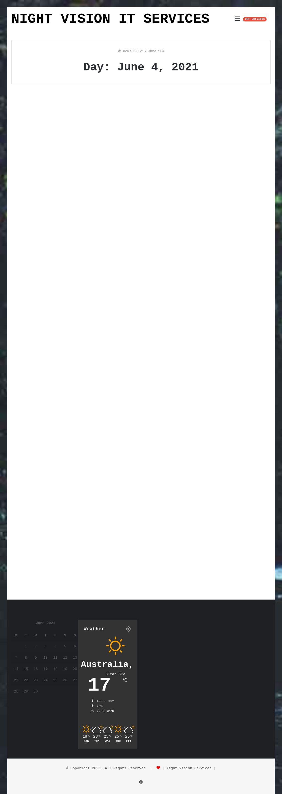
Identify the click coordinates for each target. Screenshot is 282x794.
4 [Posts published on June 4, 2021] (55, 646)
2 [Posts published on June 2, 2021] (36, 646)
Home (125, 51)
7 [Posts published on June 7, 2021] (16, 658)
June (152, 51)
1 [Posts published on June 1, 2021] (26, 646)
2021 (139, 51)
